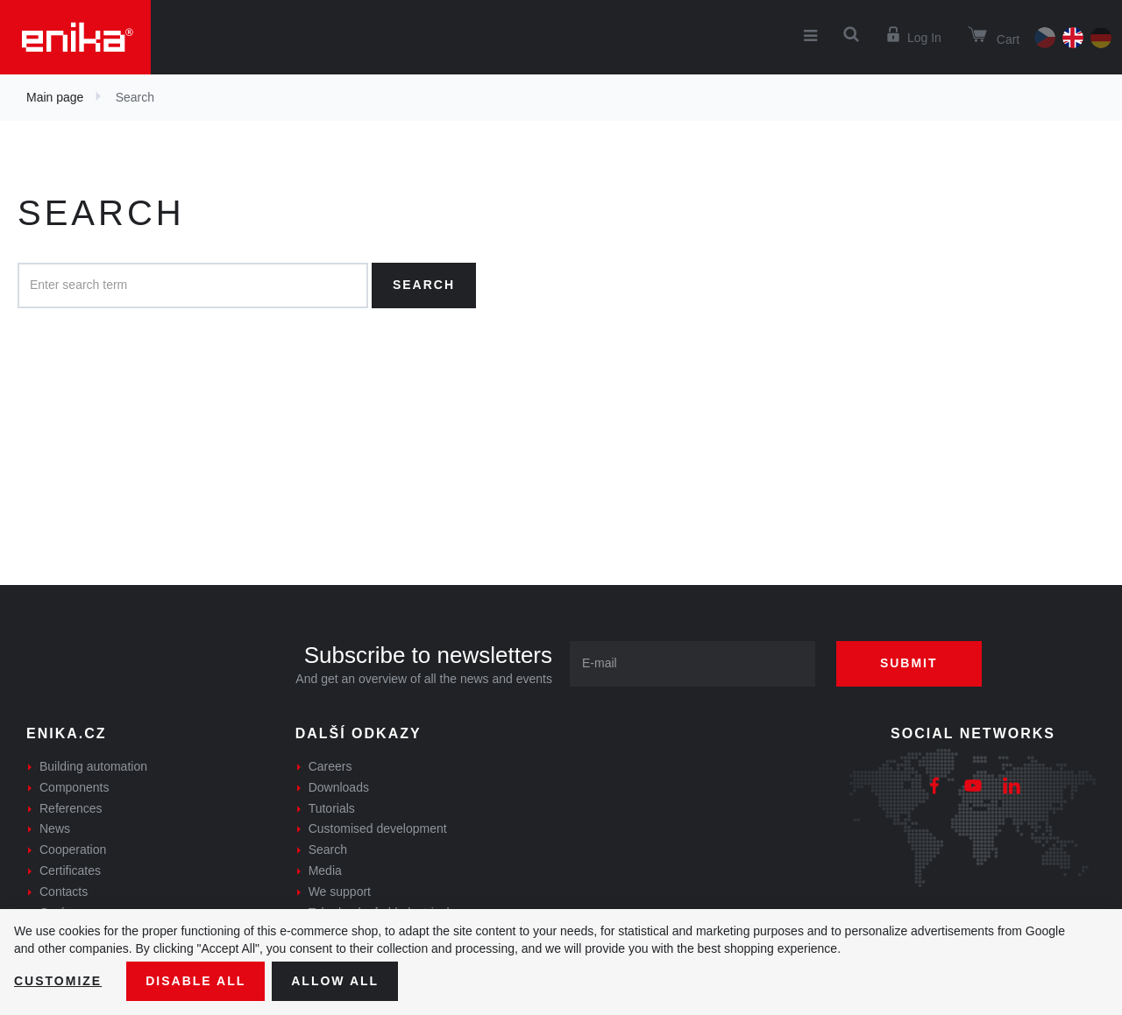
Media (325, 870)
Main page (54, 97)
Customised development (378, 828)
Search (424, 285)
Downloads (339, 787)
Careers (330, 766)
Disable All (195, 981)
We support (340, 892)
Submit (909, 663)
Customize (58, 981)
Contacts (63, 892)
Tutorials (332, 808)
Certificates (70, 870)
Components (74, 787)
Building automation (93, 766)
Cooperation (72, 849)
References (71, 808)
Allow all (335, 981)
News (54, 828)
